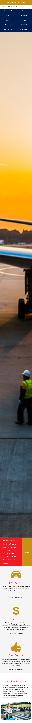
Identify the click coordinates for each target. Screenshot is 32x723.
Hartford (8, 15)
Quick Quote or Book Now (16, 2)
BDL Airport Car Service (10, 7)
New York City (8, 29)
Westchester (23, 29)
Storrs (24, 11)
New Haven (8, 25)
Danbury (8, 20)
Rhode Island (8, 11)
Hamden (24, 20)
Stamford (24, 25)
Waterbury (24, 15)
